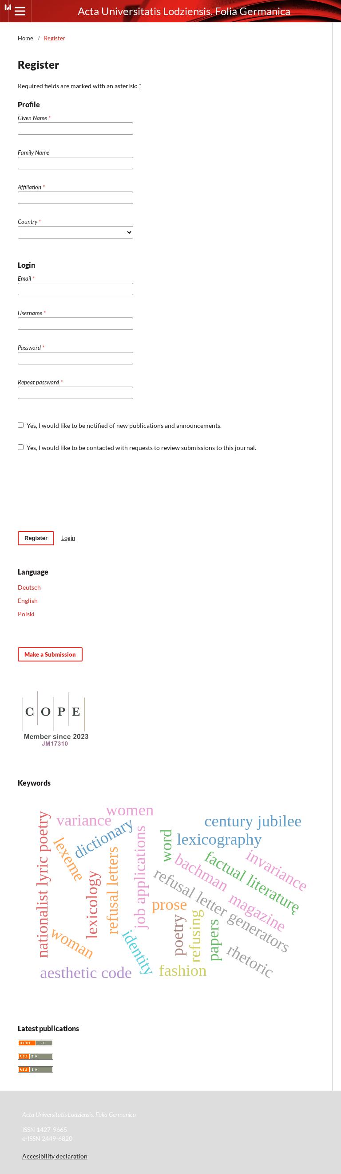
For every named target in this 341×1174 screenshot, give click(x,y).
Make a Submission (50, 654)
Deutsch (29, 587)
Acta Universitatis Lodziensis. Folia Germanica (184, 10)
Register (36, 538)
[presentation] (85, 491)
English (28, 600)
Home (25, 38)
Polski (26, 614)
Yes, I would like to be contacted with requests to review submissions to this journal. (137, 447)
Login (68, 537)
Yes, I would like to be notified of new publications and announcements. (120, 425)
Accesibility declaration (54, 1156)
